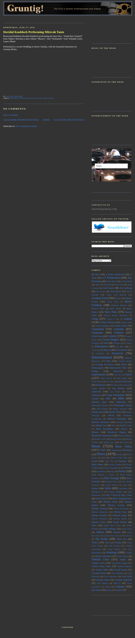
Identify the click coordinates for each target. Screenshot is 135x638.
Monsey (95, 432)
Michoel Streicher (124, 422)
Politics (128, 468)
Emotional (117, 353)
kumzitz (120, 586)
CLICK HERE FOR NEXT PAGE (69, 120)
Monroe (124, 429)
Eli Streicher (98, 353)
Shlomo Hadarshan (100, 512)
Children (118, 332)
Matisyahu (121, 402)
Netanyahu (127, 450)
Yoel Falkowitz (110, 576)
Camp (95, 318)
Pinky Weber (97, 464)
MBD (121, 398)
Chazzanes (97, 332)
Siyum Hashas (120, 522)
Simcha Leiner (99, 522)
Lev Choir (115, 391)
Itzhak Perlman (106, 378)
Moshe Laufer (100, 439)
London (95, 398)
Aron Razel (115, 291)
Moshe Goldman (125, 435)
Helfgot (95, 371)
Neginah (114, 450)
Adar (98, 284)
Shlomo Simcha (99, 515)
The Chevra (127, 536)
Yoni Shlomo (102, 583)
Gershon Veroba (125, 361)
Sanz (125, 485)
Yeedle (123, 559)
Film (108, 361)
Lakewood (96, 391)
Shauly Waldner (115, 492)
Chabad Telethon (107, 322)
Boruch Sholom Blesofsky (116, 315)
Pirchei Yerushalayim (111, 468)
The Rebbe (101, 538)
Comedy (112, 336)
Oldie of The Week (118, 458)
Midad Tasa (101, 425)
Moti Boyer (124, 442)
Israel (129, 374)
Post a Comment (10, 115)
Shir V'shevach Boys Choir (119, 495)
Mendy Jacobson (120, 409)
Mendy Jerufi (98, 412)
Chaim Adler (126, 322)
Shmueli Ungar (120, 515)
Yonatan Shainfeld (123, 580)
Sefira (108, 488)
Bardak (118, 298)
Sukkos (100, 532)
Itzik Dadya (122, 378)
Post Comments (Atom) (26, 126)
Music (51, 98)
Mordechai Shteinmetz (102, 435)
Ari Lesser (100, 291)
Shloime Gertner (116, 505)
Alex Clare (119, 284)
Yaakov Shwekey (103, 556)
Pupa (112, 471)
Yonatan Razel (102, 580)
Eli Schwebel (121, 350)
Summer (117, 532)
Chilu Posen (97, 336)
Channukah (98, 329)
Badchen (14, 98)
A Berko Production (115, 274)
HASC (124, 364)
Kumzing (125, 385)
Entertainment (102, 357)
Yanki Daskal (122, 556)
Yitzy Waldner (117, 573)
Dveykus (128, 343)
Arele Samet (108, 288)
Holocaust (118, 371)
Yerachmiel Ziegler (119, 563)
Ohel (103, 458)
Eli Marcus (106, 350)
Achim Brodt (126, 281)
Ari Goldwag (126, 288)
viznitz (119, 590)
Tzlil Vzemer (114, 546)
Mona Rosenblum (104, 429)
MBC (108, 398)
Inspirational (98, 374)
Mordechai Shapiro (116, 432)
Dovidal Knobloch (27, 98)
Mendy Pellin (115, 412)
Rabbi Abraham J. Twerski (103, 475)
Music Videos (123, 446)
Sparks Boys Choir (112, 525)
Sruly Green (127, 529)
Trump (118, 542)
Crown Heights (110, 339)
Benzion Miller (98, 308)
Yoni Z (116, 583)
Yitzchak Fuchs (99, 573)
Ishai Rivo (118, 375)
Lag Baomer (118, 388)
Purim (122, 471)
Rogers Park (111, 481)
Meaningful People (123, 405)
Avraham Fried (100, 298)
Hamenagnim (98, 368)
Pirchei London (115, 464)
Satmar (95, 488)
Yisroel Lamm (120, 569)
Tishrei (95, 542)
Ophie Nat (109, 461)
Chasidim (119, 329)
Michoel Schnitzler (100, 422)
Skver (94, 525)
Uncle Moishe (114, 549)
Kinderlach (101, 385)
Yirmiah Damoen (124, 566)
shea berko (96, 590)
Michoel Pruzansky (117, 418)
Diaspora (116, 343)
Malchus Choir (99, 402)
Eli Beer (120, 346)
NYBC (103, 450)
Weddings (111, 552)
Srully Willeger (109, 529)
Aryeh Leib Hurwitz (116, 295)
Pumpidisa (101, 471)
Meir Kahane (102, 409)
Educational (101, 346)
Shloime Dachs (110, 502)
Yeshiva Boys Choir (101, 566)
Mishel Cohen (126, 425)
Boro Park (111, 311)
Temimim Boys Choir (111, 536)
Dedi (105, 343)
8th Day (95, 274)
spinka (108, 590)
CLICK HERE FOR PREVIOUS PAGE (21, 120)
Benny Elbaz (112, 302)
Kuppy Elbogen (99, 388)
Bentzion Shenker (119, 305)
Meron (111, 415)
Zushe (107, 587)
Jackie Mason (97, 381)
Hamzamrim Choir (118, 368)
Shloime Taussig (99, 508)
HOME (46, 120)
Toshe (107, 542)
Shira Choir (101, 498)
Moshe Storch (116, 439)
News (101, 454)
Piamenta (122, 461)
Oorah (94, 461)
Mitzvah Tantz (42, 98)
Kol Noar (115, 385)
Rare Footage (111, 478)
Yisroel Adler (102, 569)
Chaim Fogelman (103, 326)
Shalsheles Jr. (97, 492)
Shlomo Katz (120, 512)
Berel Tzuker (115, 308)
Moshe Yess (109, 442)
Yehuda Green (98, 563)
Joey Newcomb (125, 381)
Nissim (119, 454)
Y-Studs (128, 553)
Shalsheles (123, 488)
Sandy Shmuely (112, 485)
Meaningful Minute (100, 405)
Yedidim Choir (100, 559)
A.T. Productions (111, 277)
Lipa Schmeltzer (116, 395)
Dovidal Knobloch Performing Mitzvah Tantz (33, 32)
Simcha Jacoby (120, 519)
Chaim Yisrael (120, 326)
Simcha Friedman (99, 519)
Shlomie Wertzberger (121, 509)
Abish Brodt (112, 281)
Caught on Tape (113, 319)
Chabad (128, 318)
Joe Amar (110, 381)
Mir (113, 425)
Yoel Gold (127, 576)
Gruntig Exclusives (105, 364)
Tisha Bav (122, 539)
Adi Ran (106, 284)
